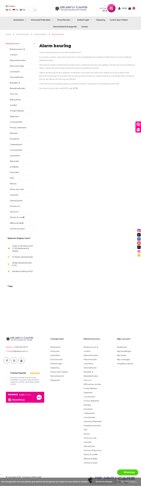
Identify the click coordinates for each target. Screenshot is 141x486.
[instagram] (139, 230)
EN (22, 9)
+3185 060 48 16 (20, 347)
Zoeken (10, 6)
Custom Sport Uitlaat (119, 20)
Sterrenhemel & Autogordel (65, 26)
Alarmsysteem (40, 34)
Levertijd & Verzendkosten (17, 74)
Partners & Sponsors (15, 209)
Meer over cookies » (129, 482)
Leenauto (14, 195)
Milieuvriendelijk (17, 223)
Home (8, 34)
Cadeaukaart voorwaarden (16, 147)
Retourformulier (17, 66)
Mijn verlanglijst (123, 359)
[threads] (139, 247)
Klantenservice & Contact (17, 52)
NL (8, 9)
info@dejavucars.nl (19, 351)
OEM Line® (36, 477)
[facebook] (139, 239)
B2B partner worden (15, 102)
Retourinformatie (17, 60)
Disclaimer (14, 139)
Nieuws (13, 183)
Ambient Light (84, 20)
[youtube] (139, 243)
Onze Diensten (65, 20)
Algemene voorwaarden (16, 119)
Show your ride (17, 189)
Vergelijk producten (125, 363)
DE (15, 9)
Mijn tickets (121, 355)
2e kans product (17, 228)
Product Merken (17, 110)
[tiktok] (139, 234)
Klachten (14, 133)
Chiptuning (100, 20)
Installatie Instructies (14, 170)
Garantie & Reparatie (15, 158)
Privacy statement (18, 127)
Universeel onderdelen (42, 20)
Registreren (122, 347)
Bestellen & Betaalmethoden (17, 86)
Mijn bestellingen (124, 351)
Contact (84, 26)
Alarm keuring (58, 34)
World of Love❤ (17, 217)
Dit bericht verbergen (104, 482)
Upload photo (16, 200)
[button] (127, 472)
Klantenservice (12, 43)
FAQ (12, 178)
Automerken (19, 20)
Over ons (14, 94)
